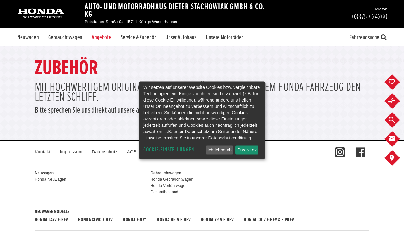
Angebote (101, 37)
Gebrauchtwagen (65, 37)
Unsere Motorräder (224, 37)
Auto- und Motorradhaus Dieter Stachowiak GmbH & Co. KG (174, 10)
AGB (131, 151)
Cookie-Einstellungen (168, 150)
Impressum (71, 151)
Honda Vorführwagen (169, 185)
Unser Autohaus (180, 37)
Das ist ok (247, 149)
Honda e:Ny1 (135, 219)
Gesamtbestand (164, 192)
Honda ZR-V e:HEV (217, 219)
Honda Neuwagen (50, 179)
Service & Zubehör (138, 37)
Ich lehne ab (219, 149)
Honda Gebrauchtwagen (172, 179)
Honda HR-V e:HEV (173, 219)
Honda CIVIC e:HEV (95, 219)
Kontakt (42, 151)
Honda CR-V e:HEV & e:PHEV (269, 219)
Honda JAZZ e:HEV (51, 219)
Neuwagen (28, 37)
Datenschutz (104, 151)
